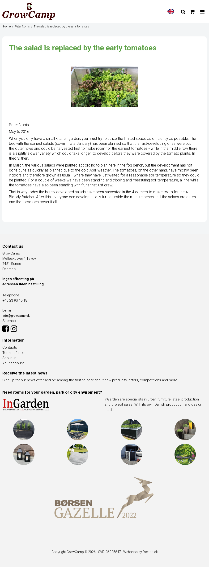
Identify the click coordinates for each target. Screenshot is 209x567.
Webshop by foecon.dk (140, 552)
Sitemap (9, 321)
